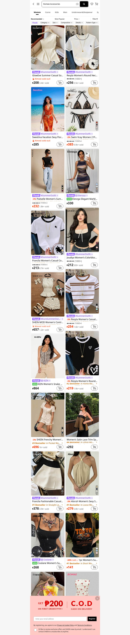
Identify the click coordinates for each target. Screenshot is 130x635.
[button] (59, 4)
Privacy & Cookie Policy (65, 625)
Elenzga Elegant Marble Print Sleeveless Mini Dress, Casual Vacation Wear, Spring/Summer (82, 199)
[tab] (37, 12)
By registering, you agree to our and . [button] (63, 625)
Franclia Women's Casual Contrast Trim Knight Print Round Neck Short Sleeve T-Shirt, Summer (47, 260)
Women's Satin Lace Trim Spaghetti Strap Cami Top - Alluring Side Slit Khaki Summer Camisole (82, 439)
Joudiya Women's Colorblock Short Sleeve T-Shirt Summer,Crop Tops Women (82, 257)
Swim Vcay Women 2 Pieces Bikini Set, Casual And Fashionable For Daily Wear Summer (82, 137)
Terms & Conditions (84, 625)
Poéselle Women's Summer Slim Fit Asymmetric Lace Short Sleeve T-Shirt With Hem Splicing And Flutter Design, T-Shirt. (47, 199)
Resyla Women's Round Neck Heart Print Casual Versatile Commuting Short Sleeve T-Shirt (82, 381)
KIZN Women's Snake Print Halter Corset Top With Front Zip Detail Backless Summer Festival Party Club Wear (47, 384)
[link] (45, 72)
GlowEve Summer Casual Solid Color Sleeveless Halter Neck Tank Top (47, 75)
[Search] (84, 4)
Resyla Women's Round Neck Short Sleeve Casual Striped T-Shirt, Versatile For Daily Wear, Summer (82, 75)
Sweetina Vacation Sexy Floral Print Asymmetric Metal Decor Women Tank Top (47, 137)
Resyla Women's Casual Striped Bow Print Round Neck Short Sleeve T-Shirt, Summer (82, 319)
